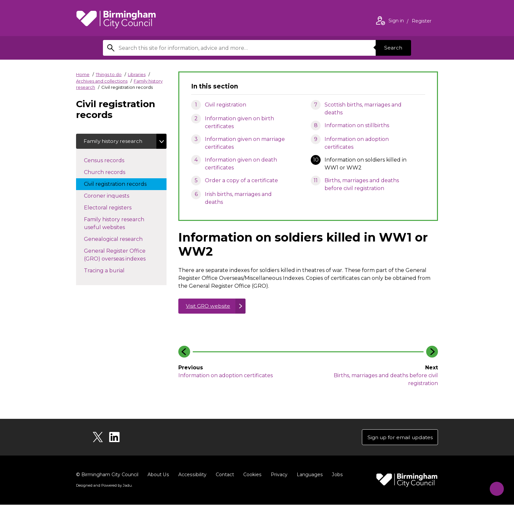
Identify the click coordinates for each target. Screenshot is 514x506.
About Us (158, 476)
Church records (111, 172)
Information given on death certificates (241, 164)
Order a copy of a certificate (241, 180)
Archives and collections (102, 81)
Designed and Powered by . (104, 486)
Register (421, 21)
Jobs (335, 476)
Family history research (114, 141)
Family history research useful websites (114, 224)
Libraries (137, 74)
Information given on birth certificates (239, 122)
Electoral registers (114, 207)
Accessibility (192, 476)
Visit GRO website (209, 306)
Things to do (109, 74)
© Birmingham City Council (107, 476)
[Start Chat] (495, 487)
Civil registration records (122, 184)
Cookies (251, 476)
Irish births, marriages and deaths (238, 198)
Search (393, 48)
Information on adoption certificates (357, 143)
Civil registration (225, 105)
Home (82, 74)
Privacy (277, 476)
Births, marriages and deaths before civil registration (362, 184)
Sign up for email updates (398, 438)
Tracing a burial (111, 270)
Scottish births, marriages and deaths (363, 109)
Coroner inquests (113, 196)
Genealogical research (120, 239)
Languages (308, 476)
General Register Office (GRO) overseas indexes (121, 255)
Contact (224, 476)
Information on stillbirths (357, 125)
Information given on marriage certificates (245, 143)
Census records (110, 160)
